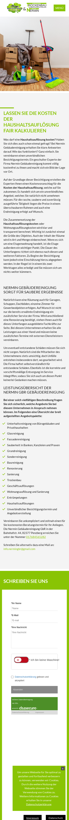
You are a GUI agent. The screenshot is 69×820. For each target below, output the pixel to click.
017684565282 (36, 536)
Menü (59, 7)
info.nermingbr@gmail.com (19, 548)
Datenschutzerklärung (38, 804)
